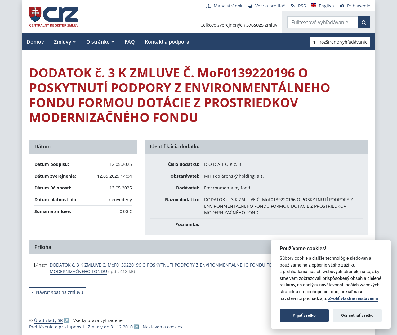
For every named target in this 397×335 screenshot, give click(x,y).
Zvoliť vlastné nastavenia (353, 298)
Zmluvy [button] (62, 41)
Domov (35, 41)
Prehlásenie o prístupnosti (56, 327)
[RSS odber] (298, 6)
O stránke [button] (97, 41)
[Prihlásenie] (354, 6)
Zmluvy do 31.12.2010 (110, 327)
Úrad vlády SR (48, 320)
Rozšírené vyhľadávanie (340, 42)
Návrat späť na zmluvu (57, 292)
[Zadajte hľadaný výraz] (322, 22)
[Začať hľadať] (364, 22)
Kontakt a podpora (167, 41)
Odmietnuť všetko (357, 315)
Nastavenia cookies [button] (162, 327)
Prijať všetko (304, 315)
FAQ (130, 41)
